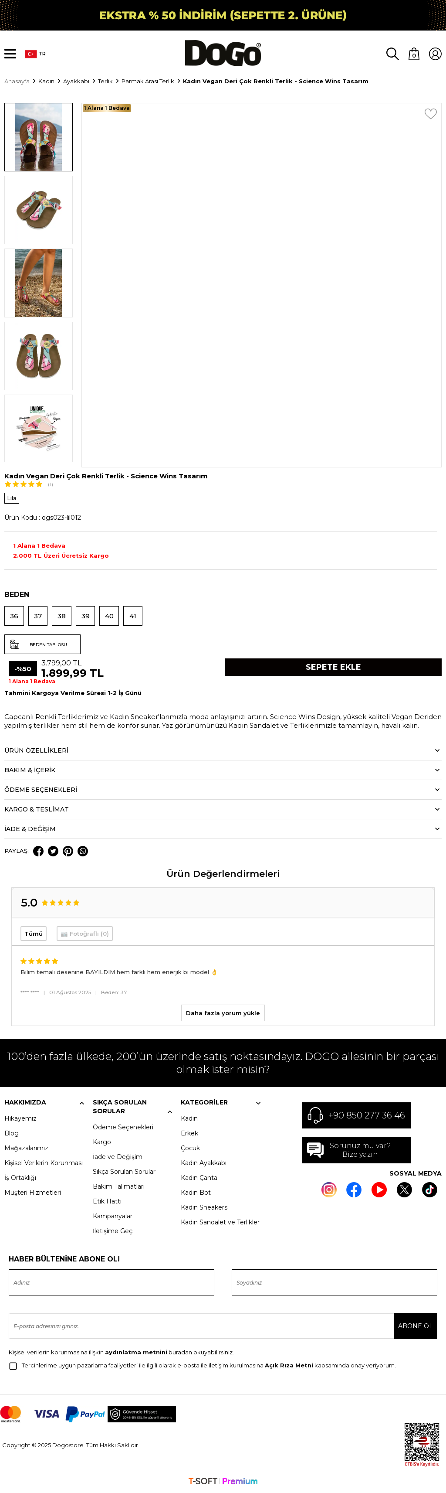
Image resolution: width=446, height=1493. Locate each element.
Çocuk (190, 1148)
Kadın (189, 1119)
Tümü (33, 934)
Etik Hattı (107, 1202)
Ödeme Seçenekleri (123, 1128)
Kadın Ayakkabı (203, 1163)
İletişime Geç (112, 1231)
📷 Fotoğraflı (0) (85, 934)
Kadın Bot (196, 1193)
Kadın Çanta (199, 1178)
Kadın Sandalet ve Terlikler (220, 1223)
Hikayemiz (20, 1119)
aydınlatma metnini (136, 1352)
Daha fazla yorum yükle (223, 1013)
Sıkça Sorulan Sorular (124, 1172)
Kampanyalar (112, 1216)
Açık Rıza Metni (289, 1365)
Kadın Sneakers (204, 1208)
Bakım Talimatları (119, 1187)
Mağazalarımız (26, 1148)
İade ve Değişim (117, 1157)
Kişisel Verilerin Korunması (43, 1163)
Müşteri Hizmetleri (32, 1193)
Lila (12, 498)
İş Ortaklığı (20, 1178)
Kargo (102, 1142)
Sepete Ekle (333, 668)
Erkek (189, 1134)
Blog (11, 1134)
